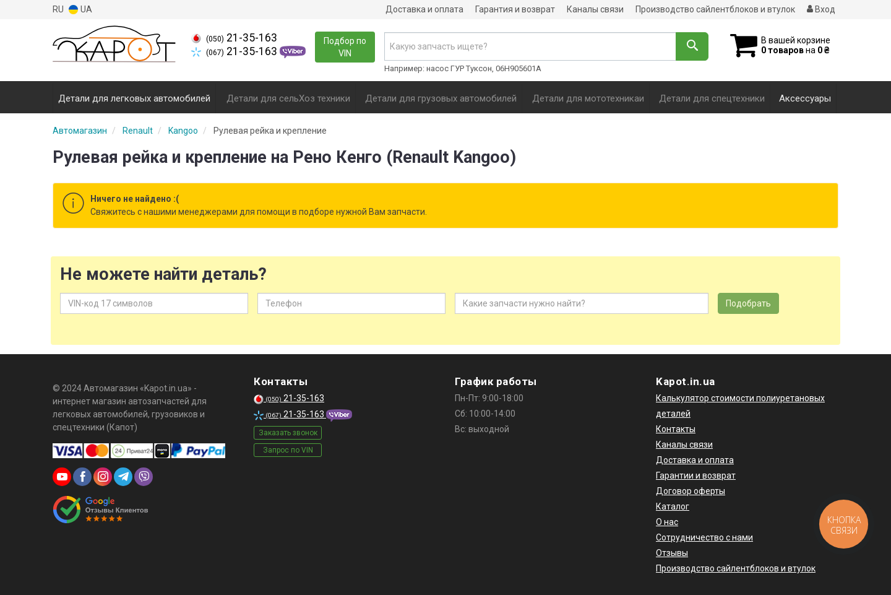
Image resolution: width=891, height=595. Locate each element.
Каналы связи (595, 9)
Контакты (675, 429)
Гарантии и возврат (696, 475)
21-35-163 (234, 38)
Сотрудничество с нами (704, 537)
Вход (821, 9)
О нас (667, 522)
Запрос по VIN (288, 450)
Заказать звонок (288, 432)
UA (80, 9)
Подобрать (748, 303)
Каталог (672, 506)
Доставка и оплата (424, 9)
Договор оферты (690, 491)
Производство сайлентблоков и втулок (715, 9)
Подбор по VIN (345, 47)
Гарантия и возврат (515, 9)
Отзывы (672, 553)
